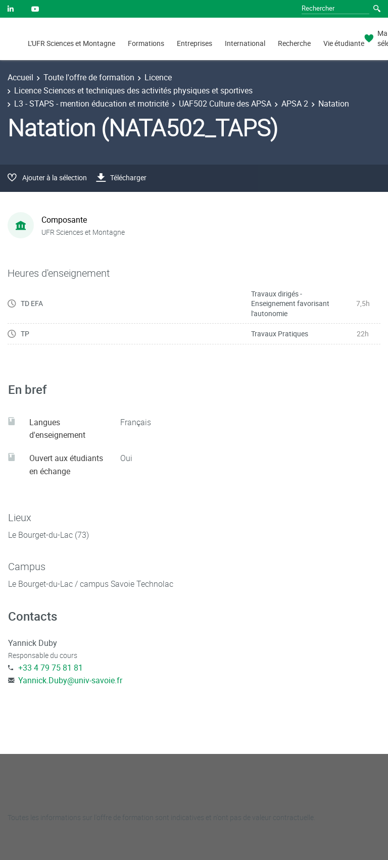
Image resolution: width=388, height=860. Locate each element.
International (245, 43)
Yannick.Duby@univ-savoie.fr (70, 680)
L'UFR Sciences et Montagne (71, 43)
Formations (146, 43)
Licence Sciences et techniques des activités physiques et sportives (133, 90)
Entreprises (194, 43)
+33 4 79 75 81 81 (50, 667)
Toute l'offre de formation (88, 77)
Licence (158, 77)
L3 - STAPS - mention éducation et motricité (91, 103)
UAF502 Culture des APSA (225, 103)
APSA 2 (294, 103)
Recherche (294, 43)
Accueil (20, 77)
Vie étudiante (343, 43)
